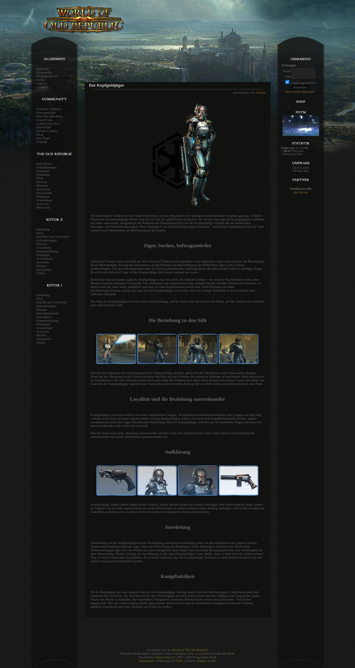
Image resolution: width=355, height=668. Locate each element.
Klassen (42, 182)
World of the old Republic (103, 23)
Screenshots (45, 200)
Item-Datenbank (47, 313)
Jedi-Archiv (44, 163)
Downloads (44, 193)
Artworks (42, 204)
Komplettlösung (47, 251)
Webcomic (44, 207)
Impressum (146, 661)
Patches (42, 266)
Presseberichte (46, 112)
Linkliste (42, 87)
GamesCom (44, 120)
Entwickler (44, 127)
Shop (40, 134)
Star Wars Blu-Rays (50, 116)
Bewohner (43, 189)
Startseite (43, 69)
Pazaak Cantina (47, 131)
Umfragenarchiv (47, 76)
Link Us (42, 83)
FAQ (40, 178)
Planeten (42, 185)
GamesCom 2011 (48, 123)
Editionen (43, 171)
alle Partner (300, 192)
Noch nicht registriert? (300, 91)
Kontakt (42, 142)
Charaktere (44, 247)
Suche (41, 79)
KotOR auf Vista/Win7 (52, 302)
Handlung (43, 174)
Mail (231, 653)
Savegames (44, 269)
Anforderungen (46, 167)
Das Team (43, 138)
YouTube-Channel (49, 109)
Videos (41, 273)
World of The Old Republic (190, 650)
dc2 (213, 661)
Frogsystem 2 (164, 657)
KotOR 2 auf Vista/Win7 (53, 236)
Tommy (261, 92)
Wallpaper (43, 196)
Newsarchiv (45, 72)
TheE (179, 661)
